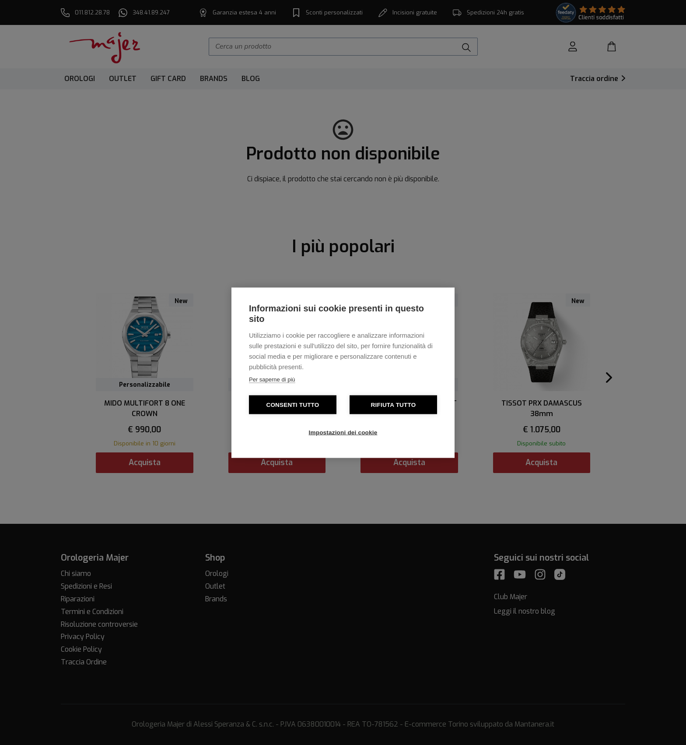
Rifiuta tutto (393, 404)
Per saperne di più (272, 379)
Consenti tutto (292, 404)
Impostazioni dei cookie (343, 432)
